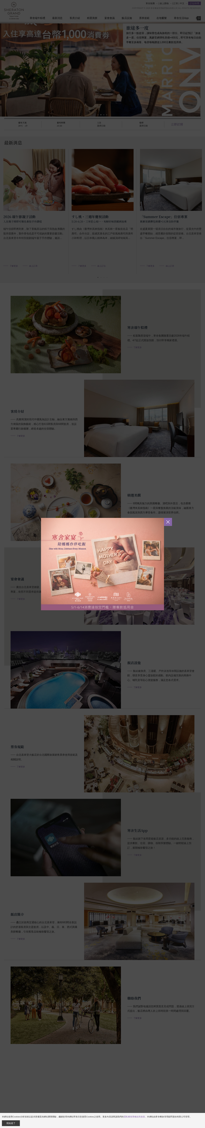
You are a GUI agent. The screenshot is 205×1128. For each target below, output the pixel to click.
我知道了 (10, 1123)
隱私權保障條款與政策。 (135, 1116)
